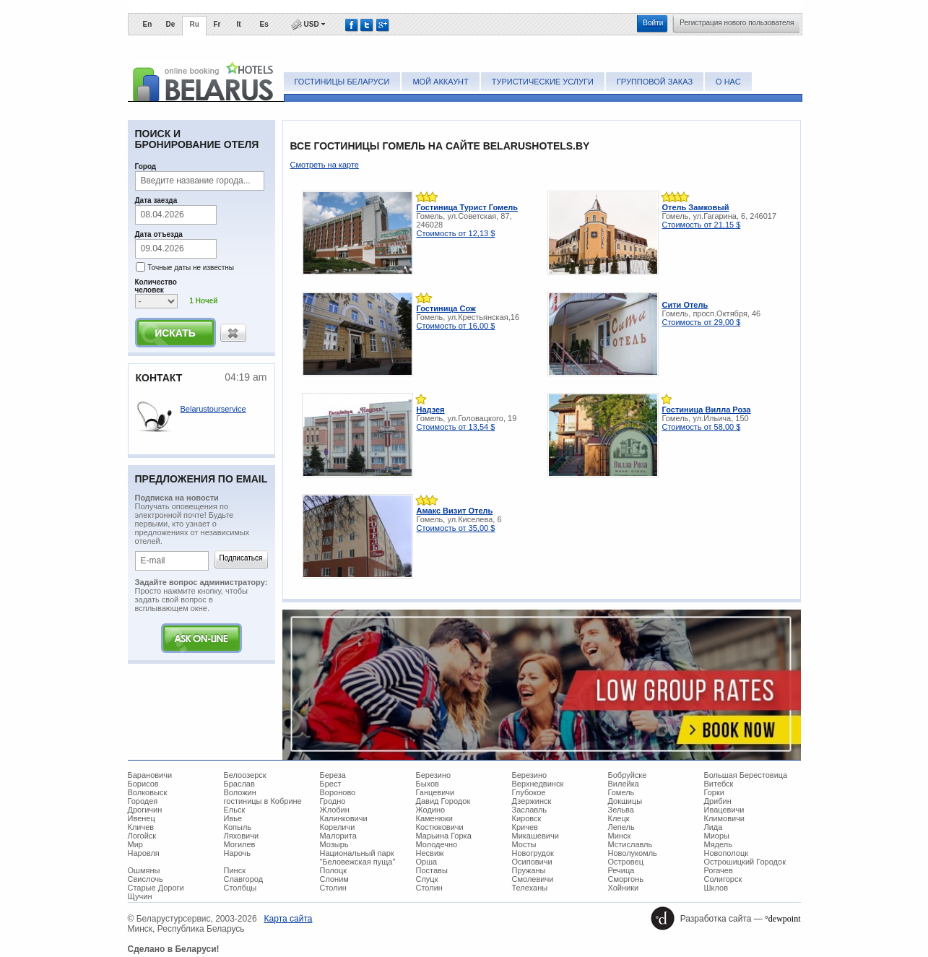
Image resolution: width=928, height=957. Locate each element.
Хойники (623, 887)
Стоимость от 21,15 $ (701, 224)
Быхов (427, 783)
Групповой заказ (655, 81)
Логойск (142, 835)
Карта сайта (288, 919)
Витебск (719, 783)
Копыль (238, 827)
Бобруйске (627, 775)
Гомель (621, 792)
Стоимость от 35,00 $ (456, 528)
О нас (728, 81)
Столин (333, 887)
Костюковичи (440, 827)
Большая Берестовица (746, 775)
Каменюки (435, 818)
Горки (714, 792)
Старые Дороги (156, 887)
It (239, 24)
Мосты (524, 844)
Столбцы (240, 887)
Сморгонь (625, 879)
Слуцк (427, 879)
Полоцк (333, 870)
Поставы (432, 870)
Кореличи (337, 827)
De (170, 24)
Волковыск (148, 792)
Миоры (716, 835)
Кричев (525, 827)
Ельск (235, 809)
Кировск (527, 818)
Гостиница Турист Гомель (468, 207)
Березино (433, 775)
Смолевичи (533, 879)
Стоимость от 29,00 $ (701, 322)
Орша (427, 861)
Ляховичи (241, 835)
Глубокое (529, 792)
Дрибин (718, 801)
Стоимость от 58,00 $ (701, 427)
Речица (621, 870)
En (147, 24)
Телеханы (530, 887)
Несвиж (430, 853)
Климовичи (724, 818)
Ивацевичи (724, 809)
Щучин (140, 896)
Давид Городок (443, 801)
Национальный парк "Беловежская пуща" (358, 857)
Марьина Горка (444, 835)
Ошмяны (144, 870)
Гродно (333, 801)
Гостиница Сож (446, 308)
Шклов (716, 887)
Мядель (718, 844)
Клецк (619, 818)
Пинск (235, 870)
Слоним (334, 879)
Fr (217, 24)
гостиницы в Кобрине (263, 801)
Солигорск (723, 879)
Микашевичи (535, 835)
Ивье (233, 818)
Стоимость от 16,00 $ (456, 325)
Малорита (338, 835)
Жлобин (335, 809)
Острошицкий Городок (745, 861)
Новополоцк (726, 853)
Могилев (240, 844)
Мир (135, 844)
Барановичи (150, 775)
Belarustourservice (213, 408)
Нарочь (237, 853)
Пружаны (529, 870)
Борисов (143, 783)
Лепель (621, 827)
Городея (143, 801)
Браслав (239, 783)
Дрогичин (145, 809)
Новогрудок (533, 853)
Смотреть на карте (324, 164)
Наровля (144, 853)
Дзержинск (532, 801)
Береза (333, 775)
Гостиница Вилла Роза (706, 409)
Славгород (244, 879)
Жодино (431, 809)
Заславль (529, 809)
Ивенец (141, 818)
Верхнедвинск (538, 783)
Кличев (141, 827)
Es (264, 24)
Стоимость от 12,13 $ (456, 233)
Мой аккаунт (440, 81)
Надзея (431, 409)
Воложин (240, 792)
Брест (331, 783)
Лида (713, 827)
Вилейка (623, 783)
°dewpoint (782, 919)
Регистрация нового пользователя (737, 23)
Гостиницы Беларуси (342, 81)
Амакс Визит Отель (455, 510)
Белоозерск (245, 775)
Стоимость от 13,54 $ (456, 427)
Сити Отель (685, 304)
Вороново (338, 792)
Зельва (621, 809)
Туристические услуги (543, 81)
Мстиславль (630, 844)
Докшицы (625, 801)
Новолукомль (632, 853)
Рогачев (718, 870)
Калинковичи (344, 818)
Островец (625, 861)
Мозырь (334, 844)
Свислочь (145, 879)
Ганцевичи (435, 792)
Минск (619, 835)
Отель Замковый (695, 207)
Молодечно (437, 844)
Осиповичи (532, 861)
